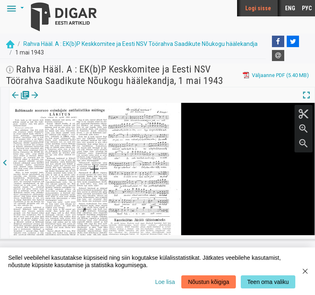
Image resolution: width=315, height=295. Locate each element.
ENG (290, 8)
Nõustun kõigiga (208, 282)
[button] (14, 8)
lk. (50, 101)
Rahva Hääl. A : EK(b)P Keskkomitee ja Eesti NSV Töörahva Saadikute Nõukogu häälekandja (140, 44)
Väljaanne (21, 101)
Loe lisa (165, 282)
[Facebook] (278, 41)
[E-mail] (278, 55)
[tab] (21, 101)
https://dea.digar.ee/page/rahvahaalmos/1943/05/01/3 (75, 123)
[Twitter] (293, 41)
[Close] (305, 271)
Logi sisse (258, 8)
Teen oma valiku (268, 282)
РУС (307, 8)
